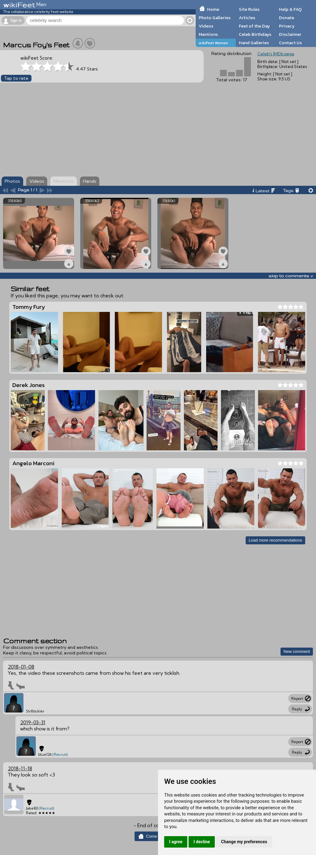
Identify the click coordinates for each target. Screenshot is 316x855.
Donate (286, 17)
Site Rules (249, 9)
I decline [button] (201, 841)
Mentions (208, 34)
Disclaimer (290, 34)
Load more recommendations (275, 540)
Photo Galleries (215, 17)
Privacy (287, 26)
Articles (247, 17)
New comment (297, 651)
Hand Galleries (254, 42)
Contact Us (290, 42)
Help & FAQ (290, 9)
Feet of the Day (254, 26)
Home (213, 9)
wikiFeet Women (213, 43)
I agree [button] (175, 841)
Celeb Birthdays (255, 34)
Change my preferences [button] (244, 841)
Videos (206, 26)
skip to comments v (290, 275)
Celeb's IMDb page (275, 53)
